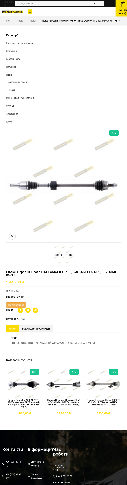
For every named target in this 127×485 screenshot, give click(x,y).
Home (8, 21)
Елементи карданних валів (19, 43)
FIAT (23, 296)
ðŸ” (12, 236)
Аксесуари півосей (17, 82)
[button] (30, 11)
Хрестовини (12, 113)
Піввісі (20, 21)
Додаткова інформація (36, 328)
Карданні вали (13, 58)
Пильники (11, 66)
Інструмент (11, 51)
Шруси (9, 121)
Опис (12, 328)
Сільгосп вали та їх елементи (20, 97)
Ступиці (10, 105)
